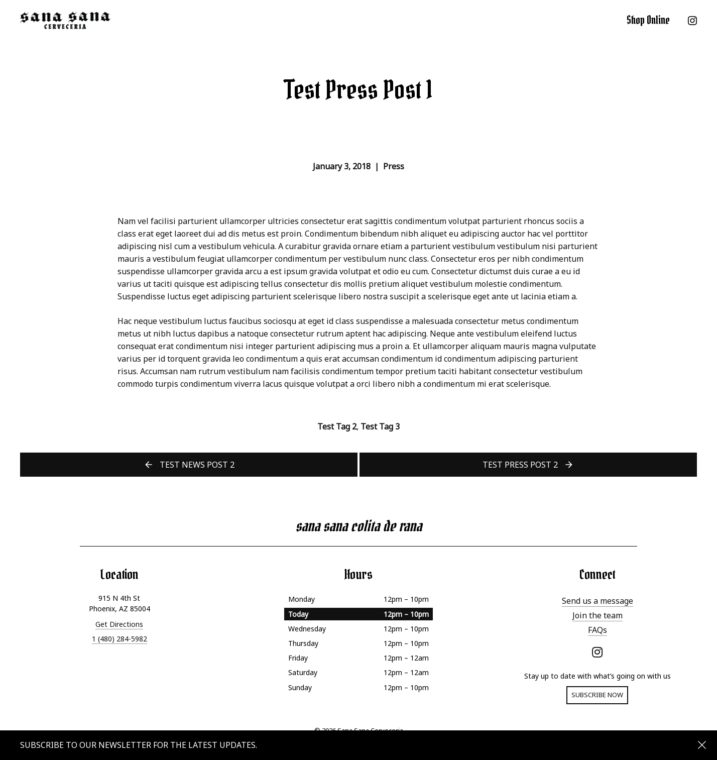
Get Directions (119, 624)
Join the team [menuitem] (597, 615)
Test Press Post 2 (520, 464)
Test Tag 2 (336, 426)
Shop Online (648, 20)
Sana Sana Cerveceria (65, 20)
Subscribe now (597, 694)
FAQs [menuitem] (597, 629)
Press (393, 166)
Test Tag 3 (380, 426)
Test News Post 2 (197, 464)
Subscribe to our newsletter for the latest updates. (138, 744)
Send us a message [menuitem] (597, 600)
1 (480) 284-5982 (119, 638)
